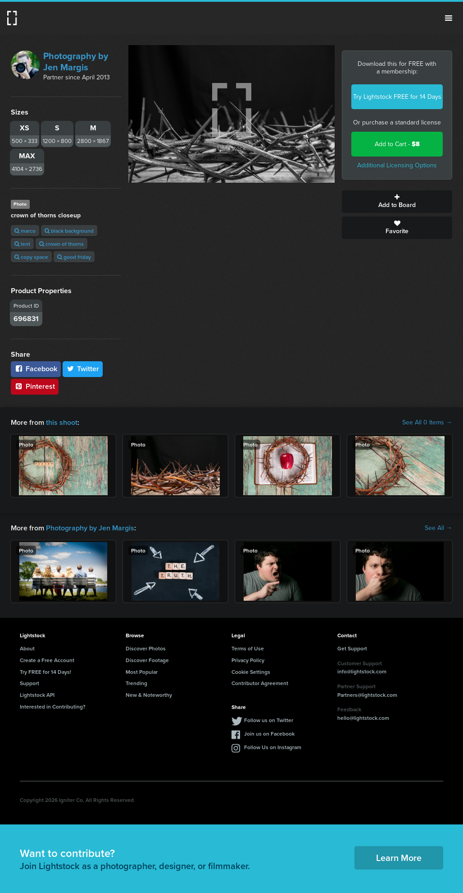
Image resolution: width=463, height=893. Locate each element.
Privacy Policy (248, 660)
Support (29, 683)
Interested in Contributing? (53, 706)
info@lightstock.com (361, 671)
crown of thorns (61, 244)
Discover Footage (147, 660)
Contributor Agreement (260, 683)
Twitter (83, 369)
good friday (74, 257)
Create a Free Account (47, 660)
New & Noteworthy (149, 695)
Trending (136, 683)
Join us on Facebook (269, 733)
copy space (31, 257)
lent (22, 244)
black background (69, 231)
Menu (448, 18)
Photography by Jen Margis (75, 61)
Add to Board (397, 201)
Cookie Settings (251, 672)
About (27, 648)
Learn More (399, 857)
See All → (438, 528)
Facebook (35, 369)
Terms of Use (248, 648)
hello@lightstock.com (363, 718)
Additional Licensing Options (397, 165)
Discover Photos (146, 648)
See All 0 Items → (427, 422)
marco (25, 231)
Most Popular (142, 672)
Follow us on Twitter (268, 720)
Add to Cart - (397, 144)
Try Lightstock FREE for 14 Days (397, 96)
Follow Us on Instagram (272, 747)
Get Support (352, 648)
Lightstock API (37, 695)
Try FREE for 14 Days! (45, 672)
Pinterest (34, 386)
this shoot (61, 422)
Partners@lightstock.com (367, 695)
